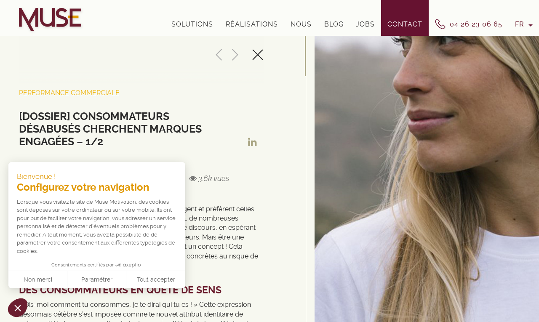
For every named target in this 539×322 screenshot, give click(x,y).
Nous (301, 24)
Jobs (365, 24)
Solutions (192, 24)
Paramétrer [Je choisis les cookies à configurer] (96, 279)
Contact (404, 24)
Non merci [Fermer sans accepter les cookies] (38, 279)
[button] (18, 308)
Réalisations (252, 24)
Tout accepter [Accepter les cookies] (156, 279)
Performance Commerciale (69, 93)
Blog (334, 24)
